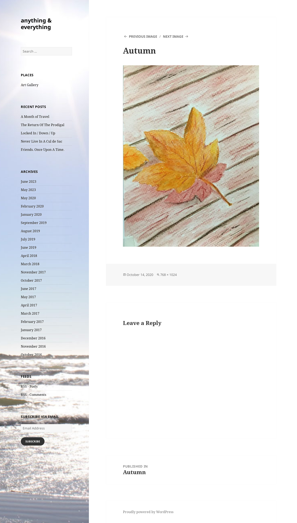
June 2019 (28, 247)
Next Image (173, 36)
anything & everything (36, 23)
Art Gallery (29, 85)
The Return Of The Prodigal (42, 125)
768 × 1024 (168, 274)
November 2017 (33, 272)
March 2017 (30, 313)
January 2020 (31, 214)
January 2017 (31, 330)
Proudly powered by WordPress (148, 512)
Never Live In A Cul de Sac (41, 141)
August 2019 (30, 231)
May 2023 (28, 190)
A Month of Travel (35, 116)
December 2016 (33, 338)
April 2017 (29, 305)
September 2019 (34, 222)
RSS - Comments (33, 394)
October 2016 (31, 354)
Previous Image (143, 36)
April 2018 (29, 255)
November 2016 (33, 346)
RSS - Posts (29, 386)
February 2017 (32, 321)
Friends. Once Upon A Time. (42, 149)
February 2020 (32, 206)
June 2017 (28, 288)
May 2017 (28, 297)
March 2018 (30, 264)
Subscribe (32, 441)
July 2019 (28, 239)
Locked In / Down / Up (38, 133)
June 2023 (28, 181)
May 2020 (28, 198)
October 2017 (31, 280)
